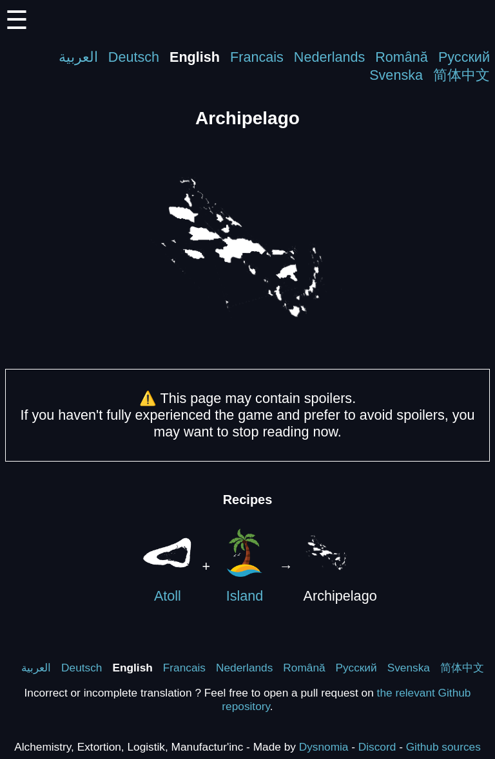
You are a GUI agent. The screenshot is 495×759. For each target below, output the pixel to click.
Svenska (396, 75)
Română (401, 57)
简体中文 (461, 75)
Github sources (443, 746)
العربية (78, 57)
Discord (377, 746)
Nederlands (329, 57)
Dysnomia (324, 746)
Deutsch (133, 57)
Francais (257, 57)
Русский (464, 57)
